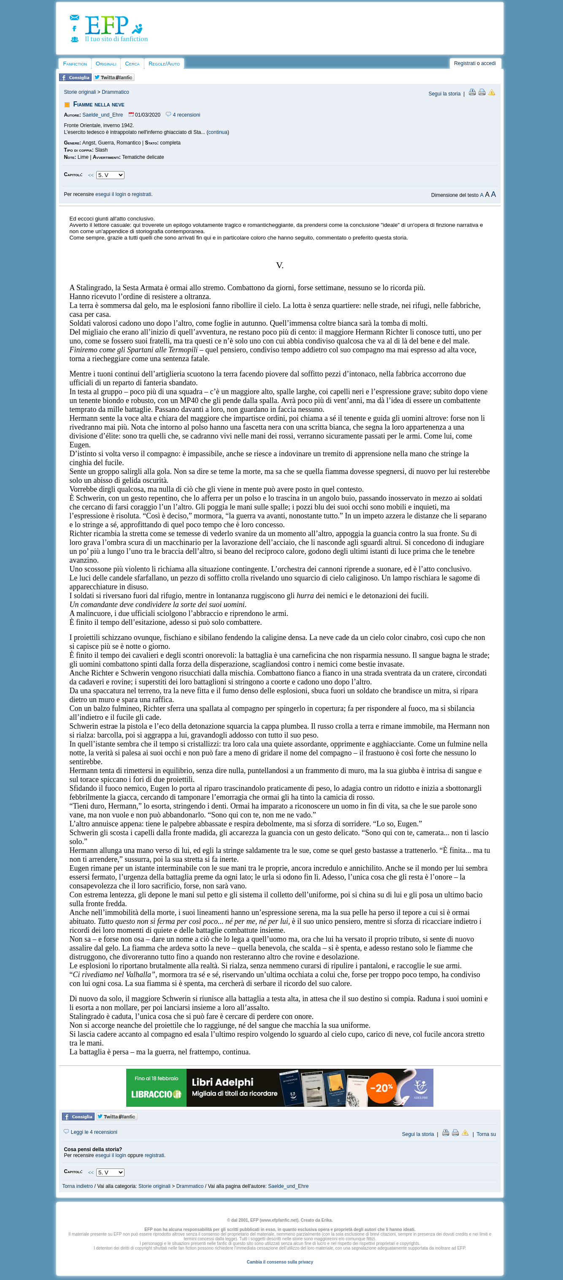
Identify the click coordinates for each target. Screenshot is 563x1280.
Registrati (465, 63)
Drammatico (115, 92)
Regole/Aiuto (164, 63)
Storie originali (80, 92)
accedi (488, 63)
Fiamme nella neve (98, 104)
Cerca (132, 63)
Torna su (486, 1134)
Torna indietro (77, 1186)
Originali (106, 63)
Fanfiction (75, 63)
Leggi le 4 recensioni (90, 1132)
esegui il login (110, 194)
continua (217, 132)
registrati (141, 194)
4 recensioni (183, 115)
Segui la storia (444, 94)
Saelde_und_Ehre (102, 115)
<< (91, 175)
